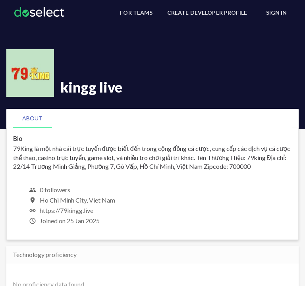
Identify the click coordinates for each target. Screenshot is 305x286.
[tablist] (152, 118)
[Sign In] (276, 13)
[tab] (32, 118)
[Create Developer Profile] (207, 13)
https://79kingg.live (66, 210)
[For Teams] (136, 13)
